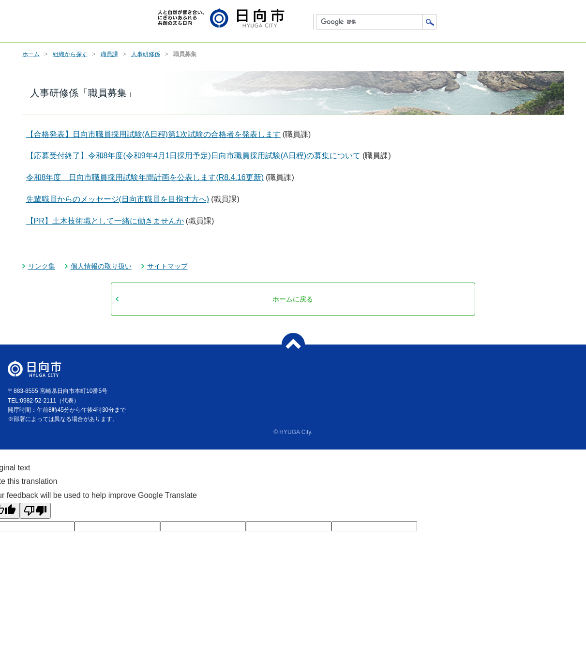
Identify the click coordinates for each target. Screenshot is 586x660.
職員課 (109, 54)
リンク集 (41, 266)
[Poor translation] (35, 511)
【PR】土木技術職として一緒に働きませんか (105, 221)
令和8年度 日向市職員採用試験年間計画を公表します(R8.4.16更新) (145, 177)
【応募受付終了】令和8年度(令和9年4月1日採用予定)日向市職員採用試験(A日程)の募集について (193, 155)
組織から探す (70, 54)
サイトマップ (167, 266)
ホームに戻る (292, 299)
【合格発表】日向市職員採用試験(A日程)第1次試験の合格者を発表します (153, 134)
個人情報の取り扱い (101, 266)
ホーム (31, 54)
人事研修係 (145, 54)
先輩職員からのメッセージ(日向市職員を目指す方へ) (118, 199)
